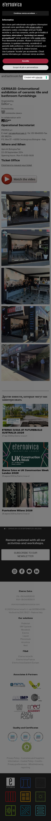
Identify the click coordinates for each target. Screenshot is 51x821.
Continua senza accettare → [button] (25, 387)
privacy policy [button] (35, 401)
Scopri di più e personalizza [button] (25, 441)
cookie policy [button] (40, 412)
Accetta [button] (25, 435)
